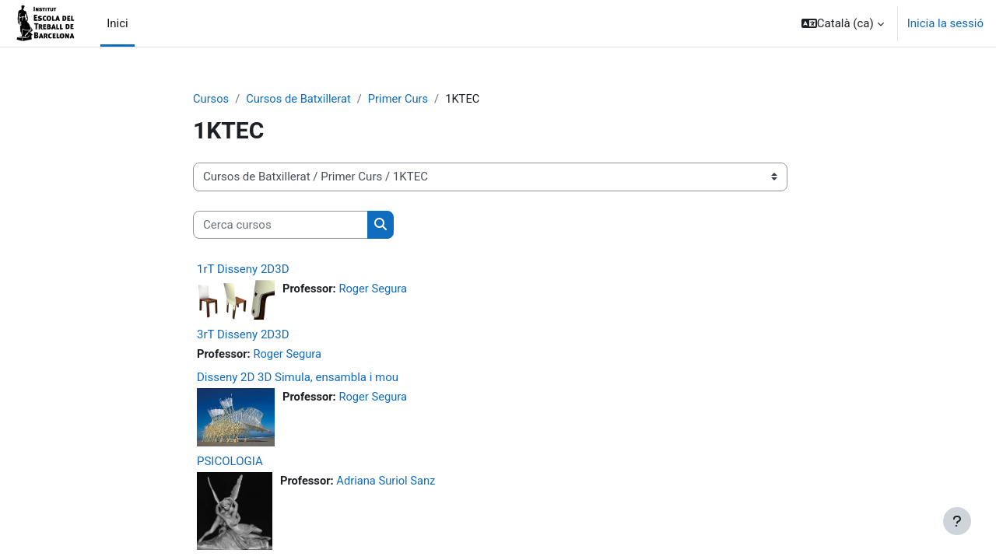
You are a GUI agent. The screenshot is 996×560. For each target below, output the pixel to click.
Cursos (211, 99)
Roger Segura (374, 289)
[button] (842, 23)
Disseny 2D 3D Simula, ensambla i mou (297, 378)
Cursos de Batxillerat (300, 99)
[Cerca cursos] (280, 225)
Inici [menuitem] (117, 23)
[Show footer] (957, 521)
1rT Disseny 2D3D (243, 270)
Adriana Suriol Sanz (388, 481)
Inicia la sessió (945, 23)
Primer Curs (402, 99)
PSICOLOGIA (230, 462)
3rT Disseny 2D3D (243, 335)
